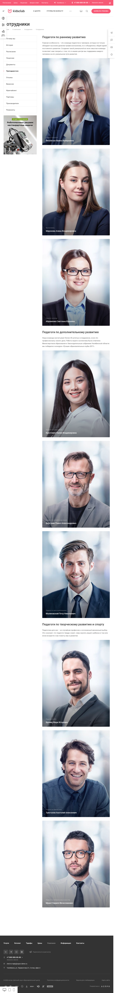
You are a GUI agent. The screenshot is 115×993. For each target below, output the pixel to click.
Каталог (17, 943)
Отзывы (9, 78)
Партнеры (10, 97)
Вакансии (10, 84)
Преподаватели (12, 71)
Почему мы (10, 39)
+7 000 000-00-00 (81, 3)
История (9, 45)
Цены (40, 943)
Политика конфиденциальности (58, 980)
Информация (66, 943)
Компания (51, 943)
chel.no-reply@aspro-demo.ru (17, 964)
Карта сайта (106, 980)
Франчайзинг (11, 90)
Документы (10, 65)
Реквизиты (10, 110)
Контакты (80, 943)
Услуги (6, 943)
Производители (12, 103)
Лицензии (10, 58)
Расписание (11, 52)
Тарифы (29, 943)
